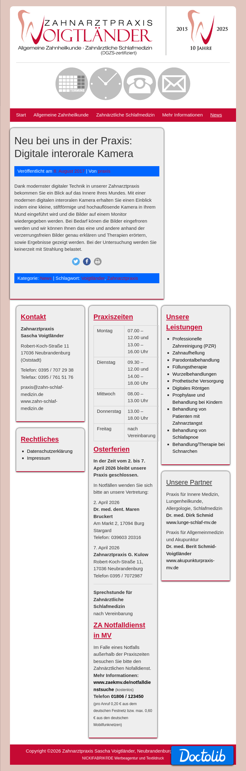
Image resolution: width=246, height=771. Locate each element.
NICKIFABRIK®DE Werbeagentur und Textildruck (123, 758)
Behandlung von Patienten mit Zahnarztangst (189, 416)
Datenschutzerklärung (50, 451)
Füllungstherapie (189, 366)
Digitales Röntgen (190, 388)
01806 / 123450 (127, 696)
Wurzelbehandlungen (194, 374)
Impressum (38, 458)
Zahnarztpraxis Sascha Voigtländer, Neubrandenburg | (119, 751)
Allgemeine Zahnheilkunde (61, 114)
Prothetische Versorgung (198, 380)
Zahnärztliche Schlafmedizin (125, 114)
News (216, 114)
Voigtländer (92, 278)
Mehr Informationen (182, 114)
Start (21, 114)
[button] (76, 261)
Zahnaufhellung (188, 352)
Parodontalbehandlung (195, 360)
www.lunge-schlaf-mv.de (191, 522)
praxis (104, 171)
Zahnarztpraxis (122, 278)
